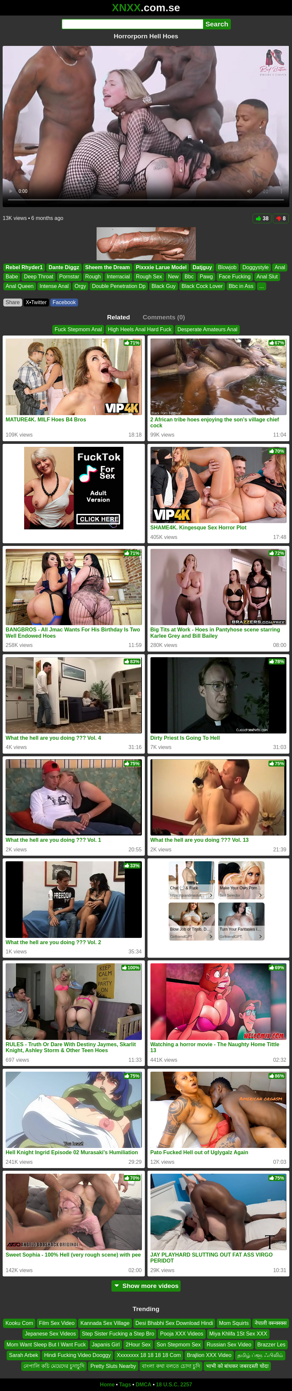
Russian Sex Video (229, 1344)
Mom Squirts (234, 1323)
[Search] (132, 24)
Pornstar (69, 277)
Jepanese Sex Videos (50, 1334)
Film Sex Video (56, 1323)
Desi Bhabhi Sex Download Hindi (174, 1323)
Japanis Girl (106, 1344)
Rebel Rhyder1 (24, 267)
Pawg (206, 277)
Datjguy (202, 267)
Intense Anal (54, 286)
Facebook (64, 302)
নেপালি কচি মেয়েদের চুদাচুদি (53, 1366)
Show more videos (146, 1285)
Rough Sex (149, 277)
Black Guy (163, 286)
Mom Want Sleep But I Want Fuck (46, 1344)
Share (13, 302)
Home (107, 1384)
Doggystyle (255, 267)
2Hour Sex (138, 1344)
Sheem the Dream (107, 267)
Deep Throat (38, 277)
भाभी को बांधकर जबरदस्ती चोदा (237, 1366)
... (261, 286)
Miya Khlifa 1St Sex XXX (238, 1334)
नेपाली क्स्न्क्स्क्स (270, 1323)
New (173, 277)
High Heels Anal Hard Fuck (139, 329)
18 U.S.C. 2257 (174, 1384)
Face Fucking (235, 277)
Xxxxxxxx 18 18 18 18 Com (149, 1355)
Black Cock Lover (202, 286)
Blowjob (227, 267)
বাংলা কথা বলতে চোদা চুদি (171, 1366)
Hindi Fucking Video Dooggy (77, 1355)
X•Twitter (36, 302)
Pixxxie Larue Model (161, 267)
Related (118, 317)
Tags (125, 1384)
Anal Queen (20, 286)
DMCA (143, 1384)
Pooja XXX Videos (181, 1334)
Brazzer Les (271, 1344)
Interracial (118, 277)
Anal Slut (267, 277)
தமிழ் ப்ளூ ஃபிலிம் (260, 1355)
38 (262, 218)
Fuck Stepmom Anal (78, 329)
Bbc (189, 277)
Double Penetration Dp (119, 286)
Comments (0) (164, 317)
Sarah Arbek (23, 1355)
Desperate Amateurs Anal (207, 329)
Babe (12, 277)
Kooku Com (19, 1323)
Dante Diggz (64, 267)
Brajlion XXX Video (209, 1355)
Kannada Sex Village (104, 1323)
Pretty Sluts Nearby (113, 1366)
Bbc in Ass (241, 286)
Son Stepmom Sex (179, 1344)
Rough (93, 277)
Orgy (80, 286)
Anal (279, 267)
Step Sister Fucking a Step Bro (118, 1334)
